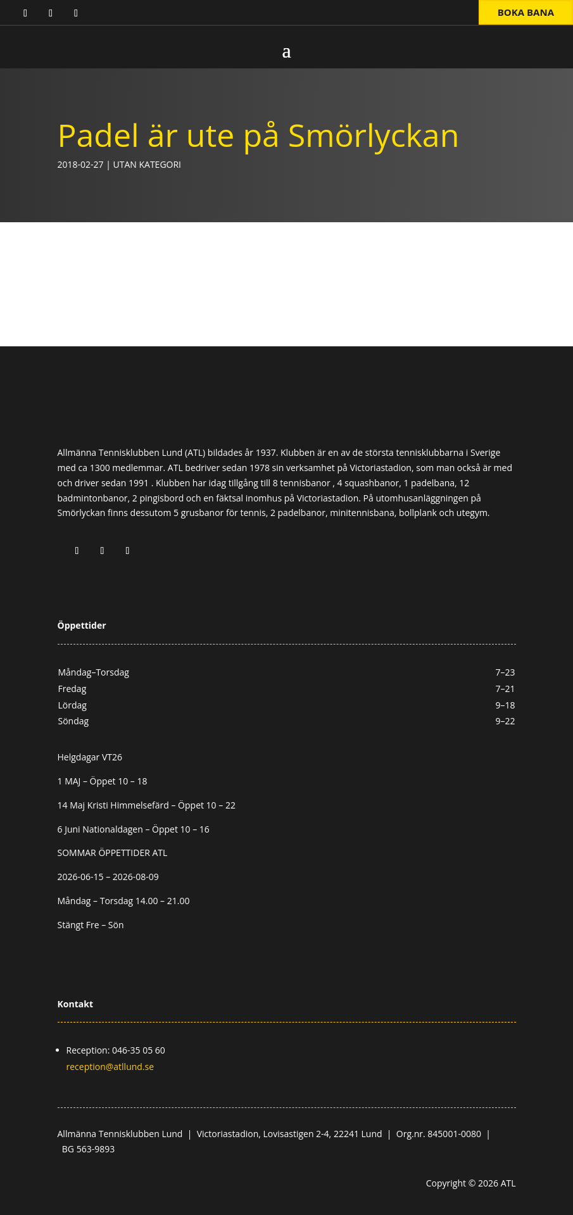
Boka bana (526, 12)
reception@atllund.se (110, 1067)
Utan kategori (147, 164)
